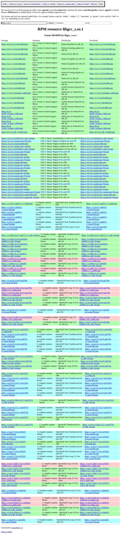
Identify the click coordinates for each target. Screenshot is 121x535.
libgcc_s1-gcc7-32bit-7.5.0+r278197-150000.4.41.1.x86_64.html (16, 470)
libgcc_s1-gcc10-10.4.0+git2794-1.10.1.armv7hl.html (14, 282)
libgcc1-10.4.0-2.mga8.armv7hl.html (15, 168)
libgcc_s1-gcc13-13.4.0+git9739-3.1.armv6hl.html (14, 345)
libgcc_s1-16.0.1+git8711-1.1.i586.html (17, 204)
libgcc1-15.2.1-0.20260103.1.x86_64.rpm (97, 138)
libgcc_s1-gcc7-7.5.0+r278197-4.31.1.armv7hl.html (13, 457)
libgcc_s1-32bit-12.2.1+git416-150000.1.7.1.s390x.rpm (93, 269)
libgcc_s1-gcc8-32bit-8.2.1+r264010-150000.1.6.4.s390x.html (16, 499)
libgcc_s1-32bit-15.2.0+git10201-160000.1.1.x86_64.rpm (94, 250)
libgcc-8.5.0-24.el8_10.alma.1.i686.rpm (100, 122)
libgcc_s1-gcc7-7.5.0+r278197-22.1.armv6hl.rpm (97, 448)
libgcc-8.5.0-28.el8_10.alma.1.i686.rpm (100, 112)
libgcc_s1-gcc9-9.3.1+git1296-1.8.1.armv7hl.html (13, 521)
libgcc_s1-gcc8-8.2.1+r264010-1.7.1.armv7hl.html (13, 491)
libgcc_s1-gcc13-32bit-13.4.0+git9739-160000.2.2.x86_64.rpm (96, 367)
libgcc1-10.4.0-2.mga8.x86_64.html (15, 173)
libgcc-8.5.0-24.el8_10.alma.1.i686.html (12, 122)
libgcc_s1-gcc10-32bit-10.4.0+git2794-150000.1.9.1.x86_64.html (16, 299)
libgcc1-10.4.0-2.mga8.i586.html (14, 171)
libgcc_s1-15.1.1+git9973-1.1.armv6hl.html (11, 218)
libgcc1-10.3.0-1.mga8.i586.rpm (93, 187)
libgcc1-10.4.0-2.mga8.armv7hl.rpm (95, 168)
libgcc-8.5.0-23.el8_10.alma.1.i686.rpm (100, 127)
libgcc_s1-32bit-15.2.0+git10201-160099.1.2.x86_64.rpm (94, 240)
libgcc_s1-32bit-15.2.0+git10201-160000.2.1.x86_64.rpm (94, 245)
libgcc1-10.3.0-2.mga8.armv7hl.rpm (95, 176)
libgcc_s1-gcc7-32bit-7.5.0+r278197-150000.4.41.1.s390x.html (16, 465)
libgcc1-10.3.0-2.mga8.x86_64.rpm (94, 181)
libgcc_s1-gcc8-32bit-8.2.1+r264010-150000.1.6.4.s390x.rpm (94, 499)
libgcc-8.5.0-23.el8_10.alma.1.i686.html (12, 127)
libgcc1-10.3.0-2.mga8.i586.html (14, 179)
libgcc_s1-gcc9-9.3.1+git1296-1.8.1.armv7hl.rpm (97, 521)
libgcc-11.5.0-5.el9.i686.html (12, 108)
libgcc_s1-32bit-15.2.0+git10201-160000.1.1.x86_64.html (14, 250)
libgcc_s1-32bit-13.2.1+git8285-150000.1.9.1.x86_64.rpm (94, 264)
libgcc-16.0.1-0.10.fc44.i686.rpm (102, 49)
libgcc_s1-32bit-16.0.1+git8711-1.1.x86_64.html (20, 235)
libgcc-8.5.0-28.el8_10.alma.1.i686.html (12, 112)
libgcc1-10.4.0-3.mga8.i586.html (14, 162)
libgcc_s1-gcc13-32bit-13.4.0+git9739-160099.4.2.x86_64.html (16, 362)
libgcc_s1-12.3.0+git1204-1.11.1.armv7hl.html (11, 228)
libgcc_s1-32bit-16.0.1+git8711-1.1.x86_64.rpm (100, 235)
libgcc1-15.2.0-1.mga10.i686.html (14, 144)
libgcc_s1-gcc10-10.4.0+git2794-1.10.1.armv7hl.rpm (97, 282)
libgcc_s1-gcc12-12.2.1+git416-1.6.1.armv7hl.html (13, 311)
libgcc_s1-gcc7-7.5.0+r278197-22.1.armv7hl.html (13, 452)
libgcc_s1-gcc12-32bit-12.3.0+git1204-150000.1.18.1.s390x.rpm (94, 318)
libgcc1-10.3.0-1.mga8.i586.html (14, 187)
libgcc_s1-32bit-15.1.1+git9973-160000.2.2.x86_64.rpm (94, 255)
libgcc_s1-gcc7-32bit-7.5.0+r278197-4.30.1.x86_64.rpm (94, 484)
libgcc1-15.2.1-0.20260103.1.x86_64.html (18, 138)
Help (101, 4)
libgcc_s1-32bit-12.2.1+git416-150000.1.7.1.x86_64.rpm (93, 274)
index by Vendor (49, 4)
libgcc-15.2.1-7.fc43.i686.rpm (101, 59)
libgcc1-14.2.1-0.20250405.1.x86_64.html (18, 149)
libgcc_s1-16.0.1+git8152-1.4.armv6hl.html (11, 213)
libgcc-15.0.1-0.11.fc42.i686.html (14, 78)
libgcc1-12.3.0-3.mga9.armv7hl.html (15, 152)
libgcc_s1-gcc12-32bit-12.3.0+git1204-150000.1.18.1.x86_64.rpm (94, 323)
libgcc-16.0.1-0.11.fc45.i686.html (14, 44)
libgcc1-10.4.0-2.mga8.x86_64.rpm (94, 173)
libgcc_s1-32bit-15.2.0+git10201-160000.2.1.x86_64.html (14, 245)
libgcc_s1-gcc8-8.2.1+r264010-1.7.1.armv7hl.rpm (97, 491)
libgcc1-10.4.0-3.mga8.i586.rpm (93, 162)
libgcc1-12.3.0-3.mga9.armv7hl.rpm (95, 152)
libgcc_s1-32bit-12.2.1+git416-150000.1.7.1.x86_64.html (13, 274)
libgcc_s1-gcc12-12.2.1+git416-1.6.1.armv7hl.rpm (96, 311)
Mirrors (94, 4)
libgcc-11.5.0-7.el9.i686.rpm (100, 103)
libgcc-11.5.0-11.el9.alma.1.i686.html (16, 93)
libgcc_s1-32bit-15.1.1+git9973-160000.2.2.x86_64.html (14, 255)
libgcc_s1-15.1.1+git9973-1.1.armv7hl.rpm (96, 223)
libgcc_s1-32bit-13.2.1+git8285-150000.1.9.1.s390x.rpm (94, 260)
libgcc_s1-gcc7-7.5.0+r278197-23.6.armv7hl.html (13, 438)
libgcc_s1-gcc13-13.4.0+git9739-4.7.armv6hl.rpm (98, 335)
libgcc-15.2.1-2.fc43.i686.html (13, 69)
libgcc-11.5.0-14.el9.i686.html (13, 83)
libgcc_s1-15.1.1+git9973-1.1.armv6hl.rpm (96, 218)
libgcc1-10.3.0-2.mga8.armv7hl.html (15, 176)
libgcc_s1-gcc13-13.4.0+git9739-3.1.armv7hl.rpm (98, 350)
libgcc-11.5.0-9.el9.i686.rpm (100, 98)
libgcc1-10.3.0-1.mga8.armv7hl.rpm (95, 184)
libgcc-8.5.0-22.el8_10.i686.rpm (102, 132)
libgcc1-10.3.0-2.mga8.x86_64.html (15, 181)
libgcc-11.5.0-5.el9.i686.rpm (100, 108)
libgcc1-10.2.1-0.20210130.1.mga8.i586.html (19, 195)
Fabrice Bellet (6, 532)
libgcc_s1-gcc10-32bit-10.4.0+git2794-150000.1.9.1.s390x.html (16, 289)
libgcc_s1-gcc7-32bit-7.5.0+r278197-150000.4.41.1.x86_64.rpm (94, 470)
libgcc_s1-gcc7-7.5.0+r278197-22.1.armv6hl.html (13, 448)
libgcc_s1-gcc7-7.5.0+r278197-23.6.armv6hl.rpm (97, 433)
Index (5, 4)
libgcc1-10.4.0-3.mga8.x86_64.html (15, 165)
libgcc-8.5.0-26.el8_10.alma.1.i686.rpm (100, 117)
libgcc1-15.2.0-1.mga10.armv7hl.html (16, 141)
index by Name (83, 4)
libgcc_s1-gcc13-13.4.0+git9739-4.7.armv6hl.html (14, 335)
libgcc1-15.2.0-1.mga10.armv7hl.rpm (95, 141)
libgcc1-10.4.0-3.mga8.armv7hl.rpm (95, 160)
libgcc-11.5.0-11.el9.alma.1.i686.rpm (103, 93)
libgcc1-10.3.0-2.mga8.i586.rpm (93, 179)
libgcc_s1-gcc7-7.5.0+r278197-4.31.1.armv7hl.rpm (97, 457)
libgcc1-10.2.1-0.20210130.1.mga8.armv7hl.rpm (100, 192)
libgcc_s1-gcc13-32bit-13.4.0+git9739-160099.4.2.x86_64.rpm (96, 362)
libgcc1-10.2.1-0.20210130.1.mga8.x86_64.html (20, 197)
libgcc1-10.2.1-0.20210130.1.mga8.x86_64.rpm (99, 197)
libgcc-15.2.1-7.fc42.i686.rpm (101, 64)
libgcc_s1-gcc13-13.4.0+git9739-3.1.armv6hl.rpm (98, 345)
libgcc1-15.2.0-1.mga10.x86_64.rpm (95, 146)
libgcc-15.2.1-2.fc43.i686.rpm (101, 69)
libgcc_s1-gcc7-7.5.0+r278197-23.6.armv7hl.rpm (97, 438)
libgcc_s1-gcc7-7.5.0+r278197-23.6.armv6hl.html (13, 433)
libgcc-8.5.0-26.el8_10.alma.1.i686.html (12, 117)
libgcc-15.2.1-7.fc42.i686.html (13, 64)
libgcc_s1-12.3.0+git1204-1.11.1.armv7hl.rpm (96, 228)
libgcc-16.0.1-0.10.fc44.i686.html (14, 49)
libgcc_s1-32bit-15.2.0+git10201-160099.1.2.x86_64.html (14, 240)
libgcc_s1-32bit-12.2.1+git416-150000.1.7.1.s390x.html (13, 269)
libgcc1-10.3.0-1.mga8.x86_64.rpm (94, 189)
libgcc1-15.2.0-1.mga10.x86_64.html (16, 146)
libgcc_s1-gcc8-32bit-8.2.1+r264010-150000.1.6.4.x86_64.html (16, 509)
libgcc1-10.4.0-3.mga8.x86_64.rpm (94, 165)
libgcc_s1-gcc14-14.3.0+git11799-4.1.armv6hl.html (14, 389)
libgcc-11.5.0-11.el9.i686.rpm (101, 88)
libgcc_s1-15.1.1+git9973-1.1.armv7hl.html (11, 223)
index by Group (15, 4)
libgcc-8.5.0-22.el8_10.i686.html (14, 132)
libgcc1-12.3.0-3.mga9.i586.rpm (93, 154)
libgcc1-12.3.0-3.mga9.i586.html (14, 154)
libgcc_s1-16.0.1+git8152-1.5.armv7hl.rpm (96, 208)
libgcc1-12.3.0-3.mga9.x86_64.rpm (94, 157)
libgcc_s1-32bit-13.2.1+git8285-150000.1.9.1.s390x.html (14, 260)
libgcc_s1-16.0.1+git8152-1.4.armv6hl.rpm (96, 213)
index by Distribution (32, 4)
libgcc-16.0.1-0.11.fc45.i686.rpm (102, 44)
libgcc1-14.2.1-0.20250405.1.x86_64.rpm (97, 149)
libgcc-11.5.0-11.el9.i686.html (13, 88)
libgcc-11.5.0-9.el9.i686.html (12, 98)
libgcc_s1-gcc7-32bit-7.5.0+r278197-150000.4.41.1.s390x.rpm (94, 465)
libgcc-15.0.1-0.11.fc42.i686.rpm (102, 78)
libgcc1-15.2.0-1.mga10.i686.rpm (94, 144)
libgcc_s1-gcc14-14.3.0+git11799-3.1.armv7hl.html (14, 394)
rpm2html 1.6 (17, 528)
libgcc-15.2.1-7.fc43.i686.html (13, 59)
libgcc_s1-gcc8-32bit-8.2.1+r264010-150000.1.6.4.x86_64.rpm (94, 509)
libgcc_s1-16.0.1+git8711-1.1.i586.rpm (101, 204)
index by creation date (66, 4)
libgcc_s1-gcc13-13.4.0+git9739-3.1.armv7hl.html (14, 350)
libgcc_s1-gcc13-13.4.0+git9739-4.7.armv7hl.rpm (98, 340)
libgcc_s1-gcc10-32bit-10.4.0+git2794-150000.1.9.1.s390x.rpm (94, 289)
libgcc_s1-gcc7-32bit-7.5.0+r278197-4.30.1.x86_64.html (16, 484)
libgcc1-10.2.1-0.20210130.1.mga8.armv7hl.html (20, 192)
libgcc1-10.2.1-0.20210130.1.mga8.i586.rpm (98, 195)
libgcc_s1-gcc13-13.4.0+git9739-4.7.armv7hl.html (14, 340)
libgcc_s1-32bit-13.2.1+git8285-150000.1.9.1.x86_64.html (14, 264)
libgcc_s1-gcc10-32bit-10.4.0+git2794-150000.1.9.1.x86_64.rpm (94, 299)
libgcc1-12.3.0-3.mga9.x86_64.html (15, 157)
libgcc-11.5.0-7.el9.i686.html (12, 103)
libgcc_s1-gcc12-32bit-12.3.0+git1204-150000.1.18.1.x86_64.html (16, 323)
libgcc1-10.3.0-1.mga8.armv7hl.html (15, 184)
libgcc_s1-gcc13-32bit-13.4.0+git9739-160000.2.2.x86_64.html (16, 367)
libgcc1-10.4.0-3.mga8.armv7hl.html (15, 160)
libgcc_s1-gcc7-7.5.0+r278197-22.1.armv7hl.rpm (97, 452)
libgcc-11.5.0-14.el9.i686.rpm (101, 83)
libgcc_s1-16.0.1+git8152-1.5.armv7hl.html (11, 208)
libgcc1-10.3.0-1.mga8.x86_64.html (15, 189)
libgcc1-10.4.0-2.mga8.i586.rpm (93, 171)
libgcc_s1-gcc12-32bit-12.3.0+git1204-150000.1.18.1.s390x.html (16, 318)
